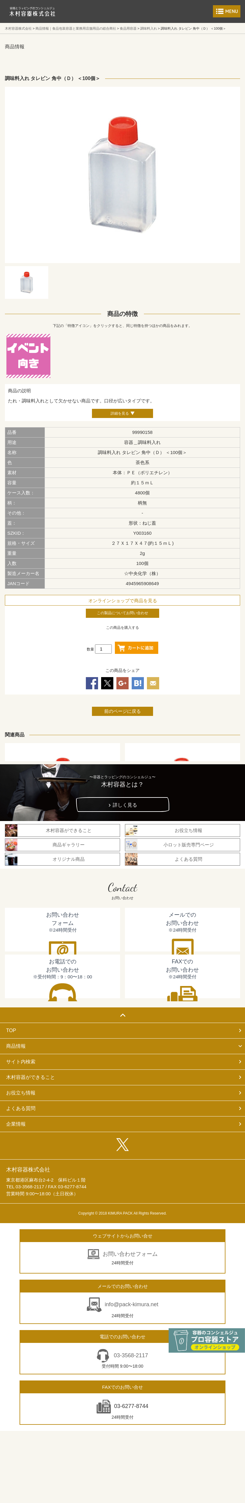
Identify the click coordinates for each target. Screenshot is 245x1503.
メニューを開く (226, 11)
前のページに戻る (122, 711)
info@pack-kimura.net (131, 1304)
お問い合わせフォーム (130, 1254)
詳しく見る (125, 805)
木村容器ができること (30, 1077)
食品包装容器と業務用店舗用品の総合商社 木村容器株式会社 (32, 11)
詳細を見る (120, 413)
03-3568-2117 (130, 1355)
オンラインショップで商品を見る (122, 600)
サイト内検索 (20, 1061)
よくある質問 (20, 1108)
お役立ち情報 (20, 1092)
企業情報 (16, 1124)
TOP (11, 1030)
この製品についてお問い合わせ (122, 613)
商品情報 (16, 1046)
